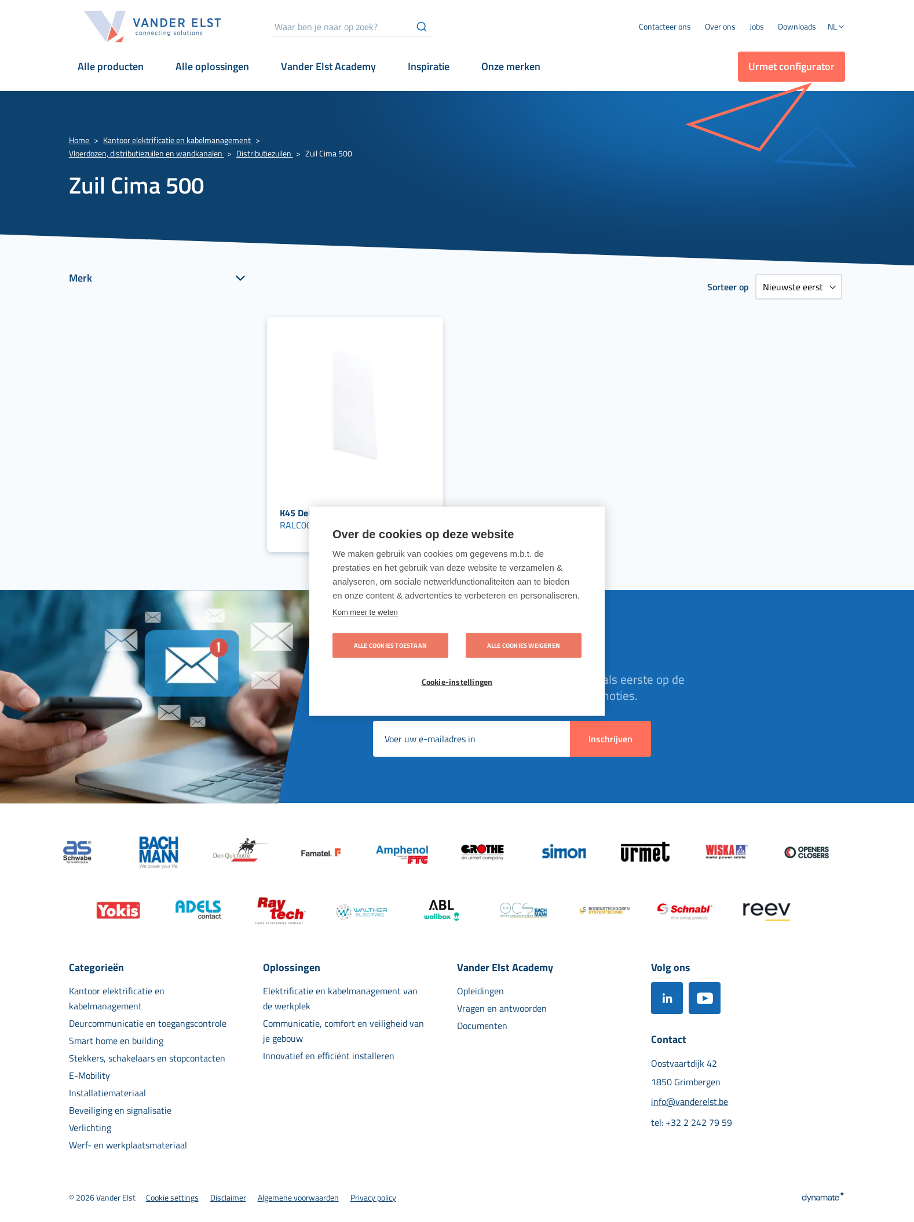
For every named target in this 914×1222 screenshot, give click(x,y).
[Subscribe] (610, 739)
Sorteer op (728, 287)
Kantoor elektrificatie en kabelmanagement (178, 140)
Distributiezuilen (264, 153)
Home (80, 140)
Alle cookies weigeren (523, 645)
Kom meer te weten (365, 611)
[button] (836, 28)
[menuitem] (720, 27)
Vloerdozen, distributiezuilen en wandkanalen (146, 153)
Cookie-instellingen (457, 681)
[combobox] (351, 27)
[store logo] (153, 26)
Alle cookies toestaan (390, 645)
